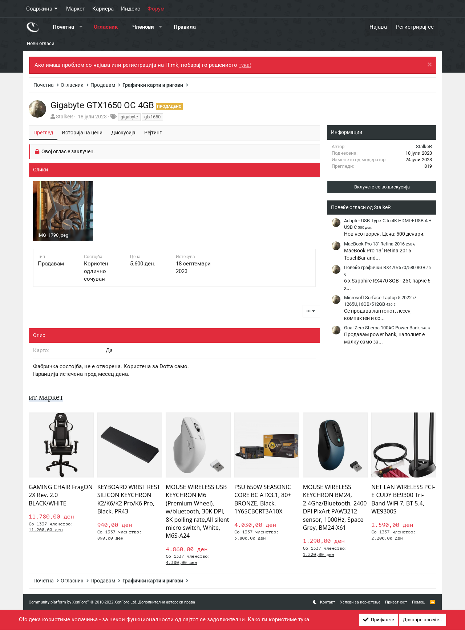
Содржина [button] (39, 8)
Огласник (106, 27)
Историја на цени (82, 132)
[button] (80, 27)
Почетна (63, 27)
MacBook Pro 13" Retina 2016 (379, 244)
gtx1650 (152, 116)
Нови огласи (40, 43)
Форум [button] (156, 8)
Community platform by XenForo (83, 602)
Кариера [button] (103, 8)
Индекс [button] (130, 8)
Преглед (43, 132)
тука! (245, 65)
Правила (185, 27)
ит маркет (47, 397)
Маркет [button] (75, 8)
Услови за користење (360, 602)
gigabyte (129, 116)
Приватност (396, 602)
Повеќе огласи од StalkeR (361, 207)
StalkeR (64, 116)
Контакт (327, 602)
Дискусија (123, 132)
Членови (143, 27)
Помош (418, 602)
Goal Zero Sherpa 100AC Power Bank (387, 327)
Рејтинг (153, 132)
